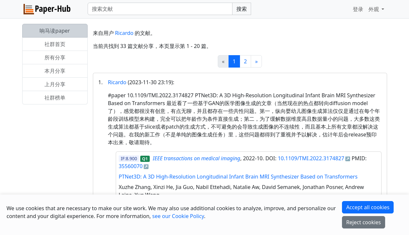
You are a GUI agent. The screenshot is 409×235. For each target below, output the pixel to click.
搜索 (241, 8)
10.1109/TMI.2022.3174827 (311, 158)
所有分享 (54, 57)
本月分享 (54, 70)
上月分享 (54, 84)
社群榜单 (54, 97)
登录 (358, 9)
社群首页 (54, 44)
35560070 (131, 166)
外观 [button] (374, 9)
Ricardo (124, 33)
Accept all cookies (367, 207)
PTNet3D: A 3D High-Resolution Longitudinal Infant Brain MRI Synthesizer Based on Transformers (238, 176)
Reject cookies (363, 222)
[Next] (256, 61)
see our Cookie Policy (178, 216)
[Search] (160, 9)
